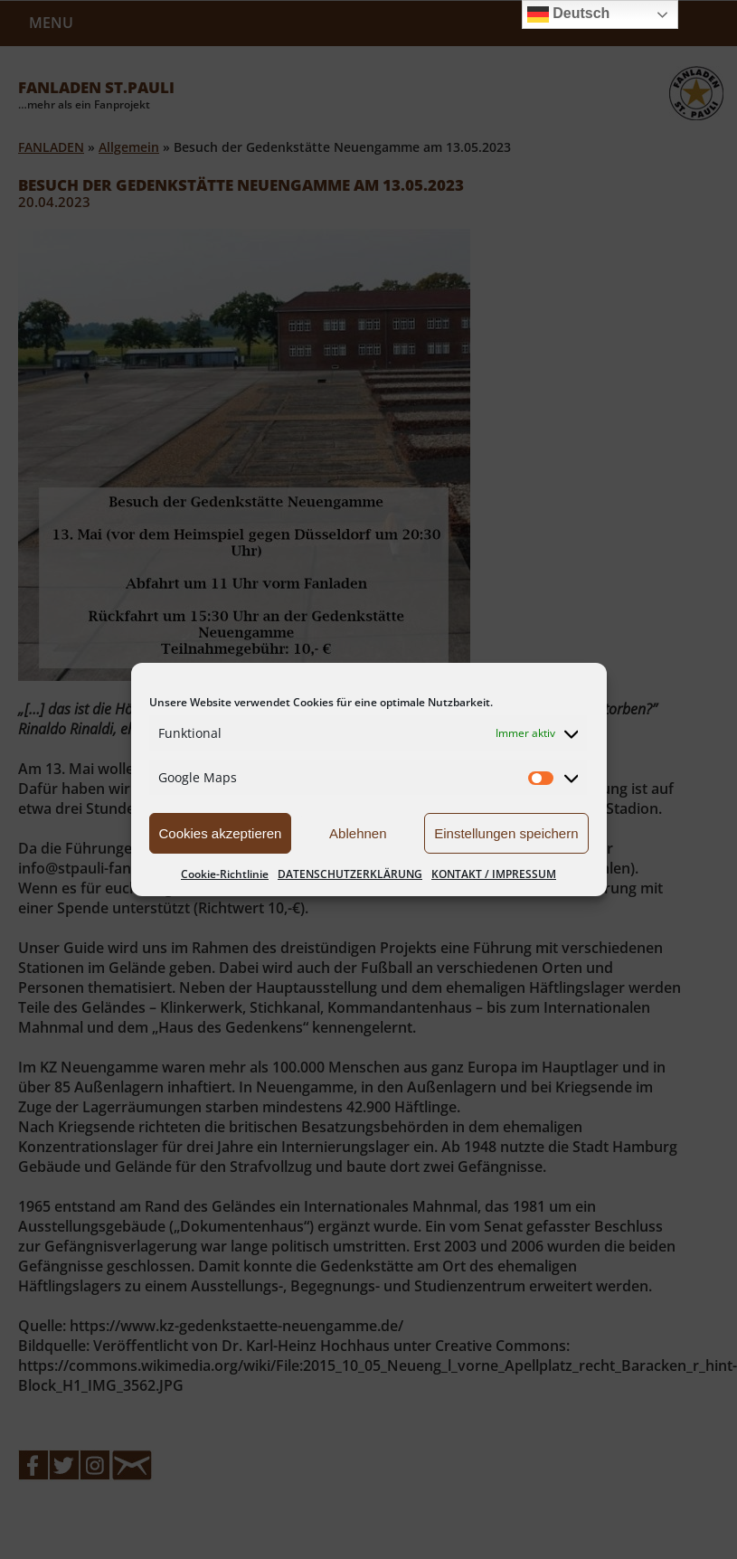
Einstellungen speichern (506, 833)
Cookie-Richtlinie (225, 874)
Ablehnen (357, 833)
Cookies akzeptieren (220, 833)
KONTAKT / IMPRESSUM (493, 874)
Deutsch (568, 14)
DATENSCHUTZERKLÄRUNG (350, 874)
